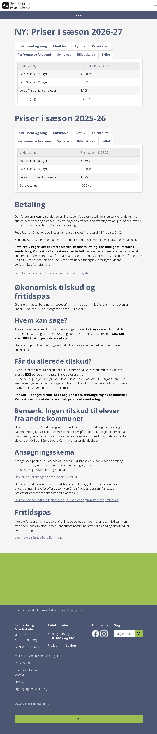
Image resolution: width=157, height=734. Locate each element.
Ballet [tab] (105, 55)
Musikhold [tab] (60, 46)
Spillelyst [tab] (64, 55)
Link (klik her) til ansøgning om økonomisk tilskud (46, 477)
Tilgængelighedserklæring (31, 689)
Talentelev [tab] (100, 46)
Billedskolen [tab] (86, 55)
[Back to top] (79, 719)
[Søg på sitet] (128, 633)
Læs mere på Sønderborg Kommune (38, 537)
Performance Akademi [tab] (34, 55)
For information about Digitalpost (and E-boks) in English (51, 273)
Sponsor (20, 682)
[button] (139, 633)
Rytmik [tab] (80, 46)
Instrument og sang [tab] (32, 46)
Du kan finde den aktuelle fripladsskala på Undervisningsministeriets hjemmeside (67, 500)
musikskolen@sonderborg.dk (40, 656)
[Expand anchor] (78, 15)
